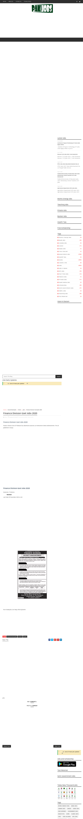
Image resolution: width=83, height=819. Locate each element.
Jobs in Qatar (63, 268)
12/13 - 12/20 (61, 594)
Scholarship (63, 285)
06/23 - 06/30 (61, 732)
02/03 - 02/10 (61, 771)
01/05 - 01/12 (61, 678)
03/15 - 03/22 (61, 665)
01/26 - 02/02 (61, 673)
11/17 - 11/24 (61, 692)
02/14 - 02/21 (61, 577)
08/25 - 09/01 (61, 715)
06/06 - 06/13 (61, 552)
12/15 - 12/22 (61, 684)
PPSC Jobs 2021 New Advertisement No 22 (68, 164)
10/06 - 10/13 (61, 703)
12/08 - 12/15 (61, 686)
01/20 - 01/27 (61, 774)
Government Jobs (64, 254)
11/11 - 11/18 (61, 794)
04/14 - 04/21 (61, 751)
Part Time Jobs (63, 274)
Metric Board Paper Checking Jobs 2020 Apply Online (72, 472)
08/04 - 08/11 (61, 721)
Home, (29, 109)
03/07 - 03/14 (61, 575)
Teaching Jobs (63, 294)
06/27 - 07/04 (61, 546)
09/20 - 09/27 (61, 615)
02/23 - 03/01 (61, 669)
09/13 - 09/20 (61, 617)
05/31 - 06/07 (61, 644)
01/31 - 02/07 (61, 580)
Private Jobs (63, 280)
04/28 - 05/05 (61, 748)
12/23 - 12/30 (61, 782)
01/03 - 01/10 (61, 588)
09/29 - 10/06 (61, 705)
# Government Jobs (12, 328)
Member (9, 186)
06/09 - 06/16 (61, 736)
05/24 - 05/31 (61, 646)
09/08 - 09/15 (61, 711)
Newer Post (7, 438)
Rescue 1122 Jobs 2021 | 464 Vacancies (67, 154)
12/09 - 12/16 (61, 786)
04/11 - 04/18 (61, 565)
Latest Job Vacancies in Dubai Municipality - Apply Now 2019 (72, 478)
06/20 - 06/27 (61, 548)
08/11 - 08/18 (61, 719)
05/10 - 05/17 (61, 650)
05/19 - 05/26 (61, 742)
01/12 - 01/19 (61, 676)
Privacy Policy (27, 1)
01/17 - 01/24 (61, 584)
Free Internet (63, 252)
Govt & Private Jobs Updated (17, 75)
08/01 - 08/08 (61, 536)
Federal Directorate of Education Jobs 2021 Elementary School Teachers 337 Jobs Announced (68, 175)
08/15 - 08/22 (61, 532)
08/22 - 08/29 (61, 530)
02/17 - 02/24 (61, 767)
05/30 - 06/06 (61, 553)
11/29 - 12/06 (61, 598)
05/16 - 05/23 (61, 557)
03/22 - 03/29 (61, 663)
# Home (20, 328)
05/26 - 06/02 (61, 740)
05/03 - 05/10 (61, 652)
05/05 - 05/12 (61, 746)
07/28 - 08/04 (61, 723)
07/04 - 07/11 (61, 544)
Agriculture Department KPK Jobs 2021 (67, 188)
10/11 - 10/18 (61, 609)
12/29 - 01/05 (61, 680)
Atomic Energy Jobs (65, 238)
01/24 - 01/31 (61, 582)
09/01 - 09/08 (61, 713)
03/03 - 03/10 (61, 763)
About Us (11, 1)
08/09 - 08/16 (61, 627)
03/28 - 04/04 (61, 569)
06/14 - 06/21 (61, 640)
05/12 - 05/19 (61, 744)
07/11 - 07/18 (61, 542)
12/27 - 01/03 (61, 590)
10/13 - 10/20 (61, 701)
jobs (60, 266)
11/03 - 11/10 (61, 696)
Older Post (52, 438)
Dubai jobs (62, 249)
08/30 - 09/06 (61, 621)
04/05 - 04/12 (61, 659)
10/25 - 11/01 (61, 605)
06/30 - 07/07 (61, 730)
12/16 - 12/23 (61, 784)
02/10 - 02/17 (61, 769)
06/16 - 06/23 (61, 734)
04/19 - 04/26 (61, 655)
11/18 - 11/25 (61, 792)
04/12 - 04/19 (61, 657)
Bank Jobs (62, 240)
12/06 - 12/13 (61, 596)
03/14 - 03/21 (61, 573)
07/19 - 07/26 (61, 632)
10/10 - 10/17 (61, 527)
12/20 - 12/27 (61, 592)
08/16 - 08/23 (61, 625)
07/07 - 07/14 (61, 728)
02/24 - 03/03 (61, 765)
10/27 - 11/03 (61, 698)
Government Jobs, (23, 109)
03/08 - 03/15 (61, 667)
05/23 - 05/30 (61, 555)
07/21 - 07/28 (61, 724)
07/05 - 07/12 (61, 634)
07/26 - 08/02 (61, 630)
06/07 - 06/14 (61, 642)
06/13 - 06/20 (61, 550)
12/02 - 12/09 (61, 788)
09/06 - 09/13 (61, 619)
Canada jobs (63, 243)
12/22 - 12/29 (61, 682)
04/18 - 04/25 (61, 563)
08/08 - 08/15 (61, 534)
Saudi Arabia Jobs (64, 282)
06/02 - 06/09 (61, 738)
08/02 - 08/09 (61, 628)
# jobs (25, 328)
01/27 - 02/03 (61, 773)
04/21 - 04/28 (61, 750)
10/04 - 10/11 (61, 611)
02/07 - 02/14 (61, 579)
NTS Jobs (61, 271)
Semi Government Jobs (66, 288)
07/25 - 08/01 (61, 538)
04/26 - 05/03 (61, 653)
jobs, (32, 109)
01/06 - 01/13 (61, 778)
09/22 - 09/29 (61, 707)
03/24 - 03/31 (61, 757)
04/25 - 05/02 (61, 561)
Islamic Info (63, 263)
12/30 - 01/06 (61, 780)
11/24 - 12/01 (61, 690)
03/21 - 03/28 (61, 571)
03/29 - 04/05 (61, 661)
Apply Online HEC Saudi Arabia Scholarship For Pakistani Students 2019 (72, 493)
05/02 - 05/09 (61, 559)
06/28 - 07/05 (61, 636)
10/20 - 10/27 (61, 700)
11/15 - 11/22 (61, 602)
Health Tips (62, 257)
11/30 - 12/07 (61, 525)
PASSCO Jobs (63, 277)
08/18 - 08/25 (61, 717)
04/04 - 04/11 (61, 567)
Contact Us (18, 1)
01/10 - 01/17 (61, 586)
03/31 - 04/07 (61, 755)
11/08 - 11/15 (61, 603)
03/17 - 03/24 (61, 759)
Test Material (63, 297)
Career (61, 246)
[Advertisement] (41, 25)
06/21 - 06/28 (61, 638)
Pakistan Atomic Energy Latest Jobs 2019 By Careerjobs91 (72, 465)
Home (4, 1)
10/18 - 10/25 (61, 607)
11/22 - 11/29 (61, 600)
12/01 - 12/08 (61, 688)
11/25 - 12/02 (61, 790)
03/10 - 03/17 (61, 761)
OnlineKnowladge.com (17, 813)
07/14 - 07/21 (61, 726)
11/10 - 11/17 (61, 694)
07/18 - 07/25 (61, 540)
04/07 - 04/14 (61, 753)
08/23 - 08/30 (61, 623)
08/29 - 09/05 (61, 529)
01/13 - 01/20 (61, 776)
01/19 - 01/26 (61, 675)
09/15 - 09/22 (61, 709)
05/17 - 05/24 (61, 648)
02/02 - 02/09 (61, 671)
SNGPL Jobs (62, 291)
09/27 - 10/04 (61, 613)
